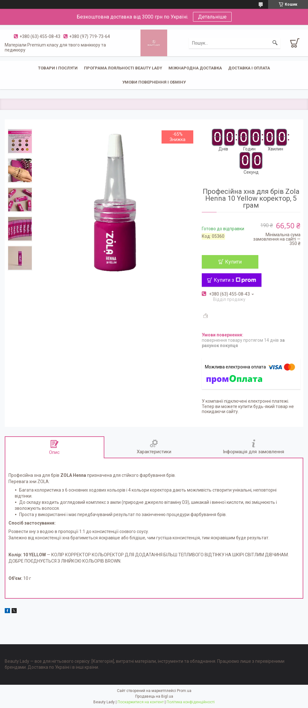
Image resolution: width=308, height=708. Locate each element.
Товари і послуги (58, 68)
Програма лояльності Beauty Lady (123, 68)
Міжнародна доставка (195, 68)
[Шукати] (275, 43)
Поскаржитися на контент (141, 702)
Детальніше (212, 17)
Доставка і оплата (249, 68)
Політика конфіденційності (191, 702)
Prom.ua (184, 691)
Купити (233, 262)
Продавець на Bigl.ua (154, 696)
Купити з (235, 280)
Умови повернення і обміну (154, 82)
